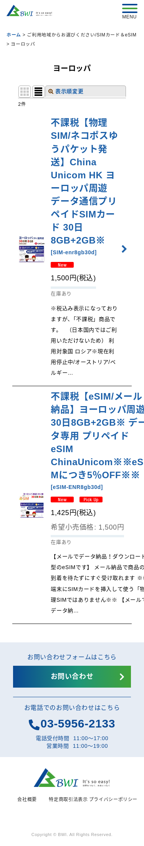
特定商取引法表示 (68, 799)
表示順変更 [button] (66, 91)
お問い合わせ (72, 676)
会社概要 (27, 799)
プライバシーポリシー (113, 799)
